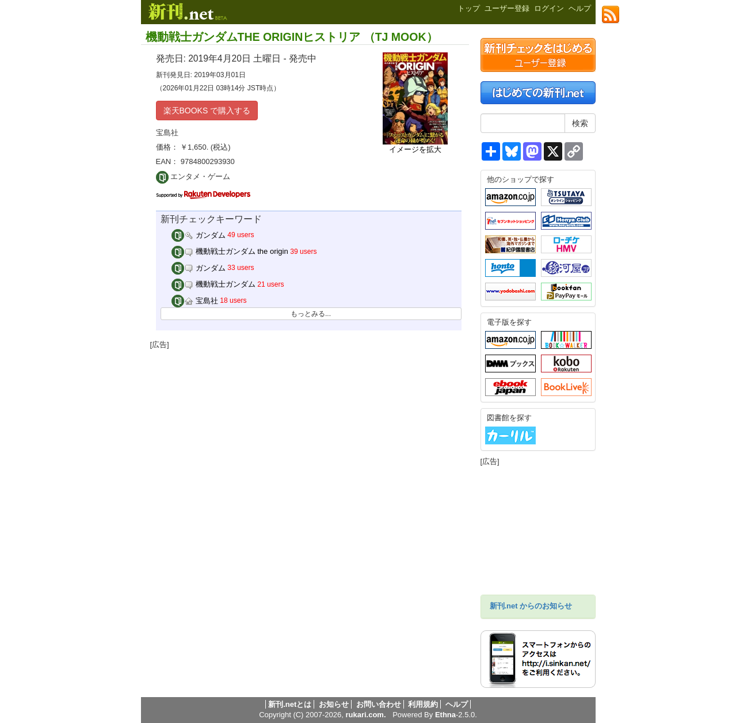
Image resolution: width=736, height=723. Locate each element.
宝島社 (194, 300)
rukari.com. (365, 714)
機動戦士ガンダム (213, 284)
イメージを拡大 (415, 149)
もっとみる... (311, 314)
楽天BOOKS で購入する (207, 110)
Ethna (445, 714)
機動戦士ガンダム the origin (229, 251)
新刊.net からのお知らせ (531, 606)
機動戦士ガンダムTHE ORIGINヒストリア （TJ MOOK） (292, 37)
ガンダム (198, 235)
